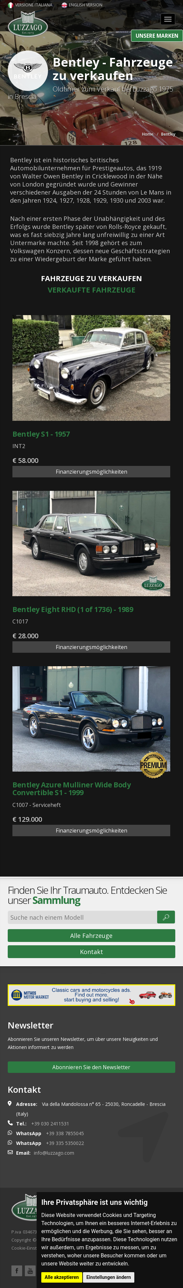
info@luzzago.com (54, 1153)
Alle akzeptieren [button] (62, 1277)
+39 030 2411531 (50, 1123)
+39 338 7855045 (65, 1133)
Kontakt (91, 952)
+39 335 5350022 (65, 1143)
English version (81, 5)
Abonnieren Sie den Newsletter (91, 1067)
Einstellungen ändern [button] (108, 1277)
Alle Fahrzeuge (91, 935)
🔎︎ (166, 917)
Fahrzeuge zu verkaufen (91, 278)
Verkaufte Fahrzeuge (91, 289)
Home (147, 134)
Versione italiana (30, 5)
